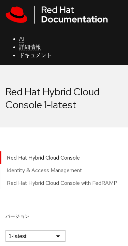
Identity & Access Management (44, 170)
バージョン (17, 216)
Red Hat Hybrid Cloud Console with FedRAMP (62, 183)
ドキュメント (35, 55)
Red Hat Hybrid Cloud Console (43, 157)
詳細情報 (30, 47)
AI (21, 38)
